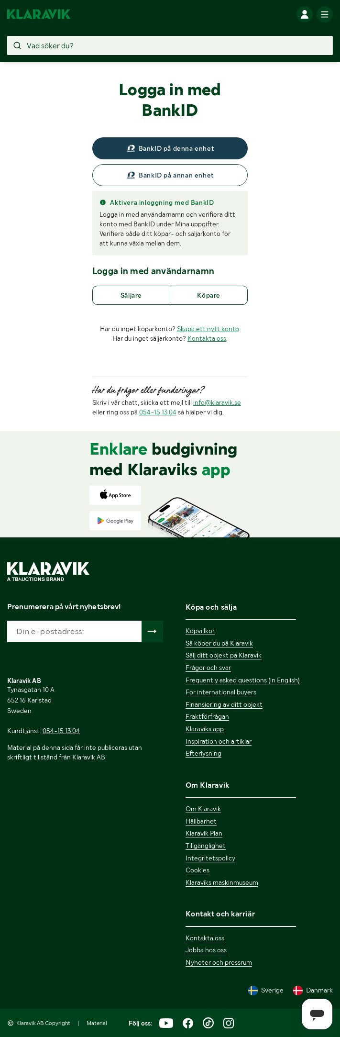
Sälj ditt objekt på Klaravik (224, 655)
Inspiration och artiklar (219, 741)
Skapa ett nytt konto (208, 329)
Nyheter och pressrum (219, 962)
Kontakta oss (206, 338)
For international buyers (221, 692)
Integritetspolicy (210, 858)
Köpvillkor (200, 631)
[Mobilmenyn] (325, 14)
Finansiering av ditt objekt (224, 704)
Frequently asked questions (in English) (243, 680)
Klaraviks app (205, 729)
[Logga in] (304, 14)
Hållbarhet (201, 821)
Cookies (197, 870)
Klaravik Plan (204, 833)
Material (97, 1023)
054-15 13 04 (157, 412)
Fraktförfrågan (207, 716)
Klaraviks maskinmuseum (222, 882)
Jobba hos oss (206, 950)
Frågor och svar (208, 667)
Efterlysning (203, 753)
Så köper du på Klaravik (219, 643)
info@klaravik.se (217, 402)
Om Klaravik (203, 809)
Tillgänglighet (206, 845)
